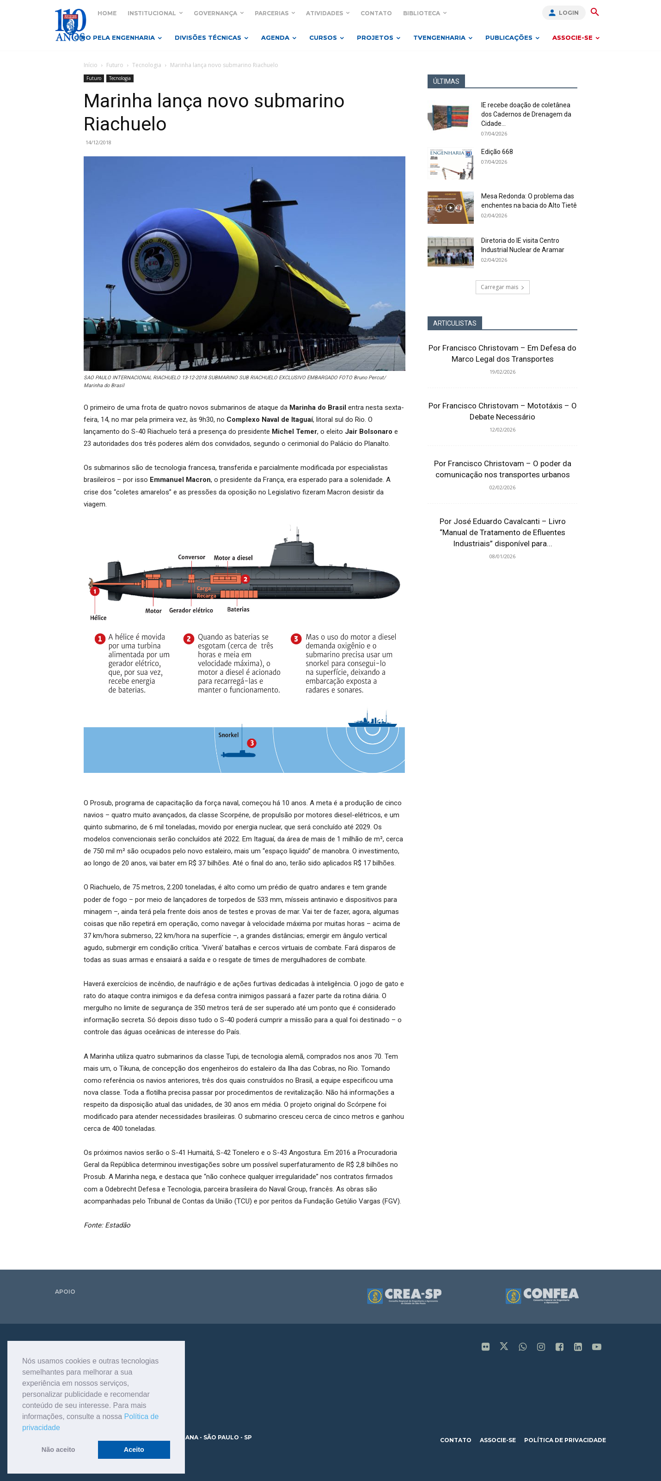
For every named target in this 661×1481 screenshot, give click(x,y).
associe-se (498, 1440)
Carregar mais (503, 287)
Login (569, 12)
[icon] (486, 1347)
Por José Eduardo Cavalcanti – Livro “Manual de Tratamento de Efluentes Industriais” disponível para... (503, 532)
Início (91, 65)
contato (455, 1440)
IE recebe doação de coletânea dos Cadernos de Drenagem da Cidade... (526, 114)
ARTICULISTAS (455, 323)
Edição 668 (497, 151)
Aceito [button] (134, 1449)
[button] (63, 1428)
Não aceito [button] (58, 1449)
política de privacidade (565, 1440)
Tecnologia (146, 65)
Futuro (114, 65)
